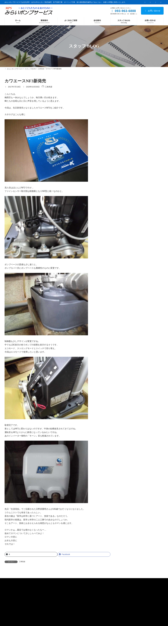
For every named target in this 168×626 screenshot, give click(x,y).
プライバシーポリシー (16, 606)
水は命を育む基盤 (139, 109)
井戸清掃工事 (137, 94)
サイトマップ (37, 606)
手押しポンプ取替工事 (141, 124)
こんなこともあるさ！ (141, 138)
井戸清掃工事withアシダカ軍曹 (144, 153)
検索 (156, 81)
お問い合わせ (152, 11)
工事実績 (22, 562)
